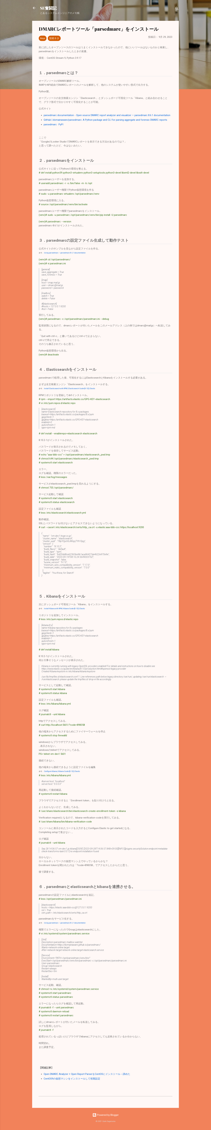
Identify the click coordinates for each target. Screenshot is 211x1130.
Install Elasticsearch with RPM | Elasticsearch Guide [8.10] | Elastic (69, 388)
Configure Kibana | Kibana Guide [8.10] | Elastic (62, 771)
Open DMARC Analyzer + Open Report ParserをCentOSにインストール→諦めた (87, 1074)
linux (42, 38)
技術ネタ (54, 38)
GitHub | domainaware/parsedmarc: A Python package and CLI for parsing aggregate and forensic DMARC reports (105, 119)
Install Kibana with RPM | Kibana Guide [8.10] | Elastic (64, 608)
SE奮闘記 (48, 8)
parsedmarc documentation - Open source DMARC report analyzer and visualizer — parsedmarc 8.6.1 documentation (107, 115)
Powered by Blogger (105, 1114)
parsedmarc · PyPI (53, 124)
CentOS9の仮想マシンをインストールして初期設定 (72, 1078)
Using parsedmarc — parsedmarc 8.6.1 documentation (65, 253)
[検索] (177, 9)
